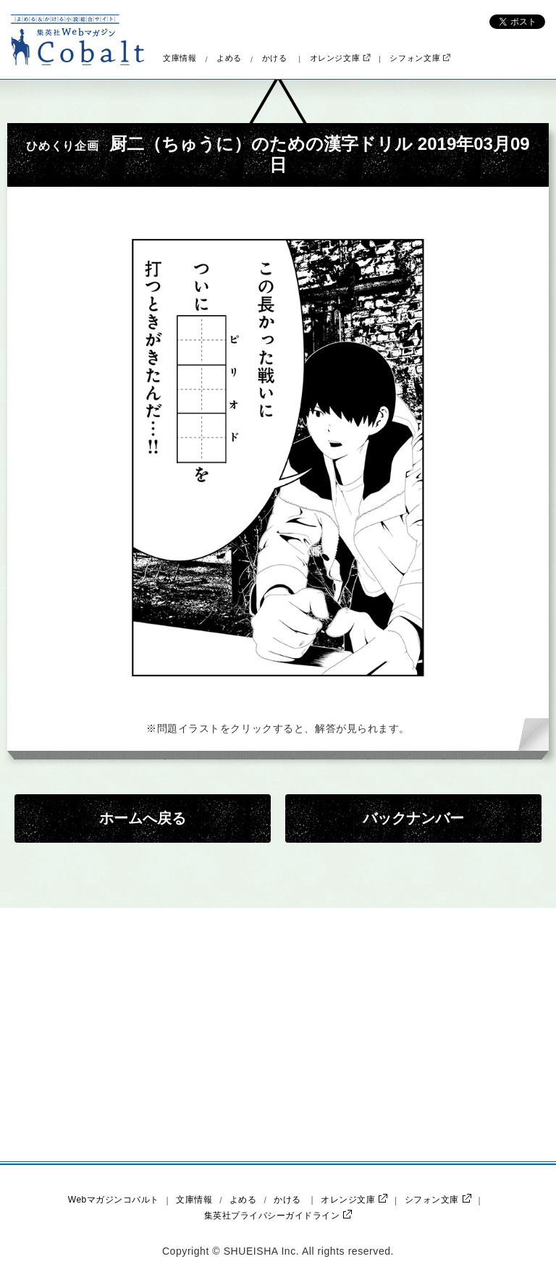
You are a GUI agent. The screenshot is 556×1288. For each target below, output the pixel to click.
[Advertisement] (155, 1034)
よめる (229, 58)
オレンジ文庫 (340, 58)
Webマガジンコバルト (113, 1200)
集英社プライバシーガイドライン (278, 1216)
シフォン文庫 (419, 58)
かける (274, 58)
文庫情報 (180, 58)
